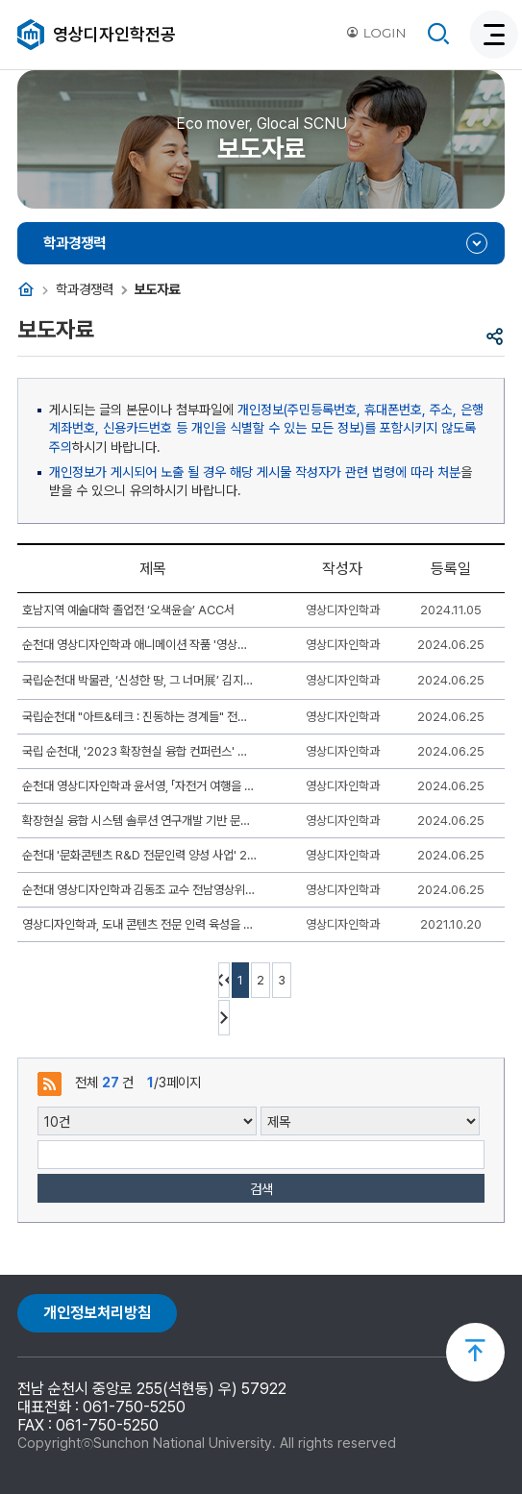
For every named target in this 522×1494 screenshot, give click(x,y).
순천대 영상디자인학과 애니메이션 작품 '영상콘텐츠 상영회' (140, 644)
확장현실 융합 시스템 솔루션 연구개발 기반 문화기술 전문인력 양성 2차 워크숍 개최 (140, 820)
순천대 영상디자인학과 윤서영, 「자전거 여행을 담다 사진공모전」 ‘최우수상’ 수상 (140, 786)
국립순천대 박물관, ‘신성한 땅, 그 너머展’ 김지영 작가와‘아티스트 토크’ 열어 (140, 680)
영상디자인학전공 (114, 34)
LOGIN (376, 32)
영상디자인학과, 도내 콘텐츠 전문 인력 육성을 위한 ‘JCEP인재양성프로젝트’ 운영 (140, 924)
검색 (261, 1189)
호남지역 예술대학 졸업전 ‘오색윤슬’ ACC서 (128, 610)
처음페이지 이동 (224, 980)
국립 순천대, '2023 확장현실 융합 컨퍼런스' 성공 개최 (140, 751)
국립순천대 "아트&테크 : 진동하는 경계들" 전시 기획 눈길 (140, 717)
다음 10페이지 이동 (224, 1017)
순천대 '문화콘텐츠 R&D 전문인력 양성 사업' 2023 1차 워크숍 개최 (140, 855)
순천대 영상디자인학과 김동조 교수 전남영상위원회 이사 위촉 (140, 890)
